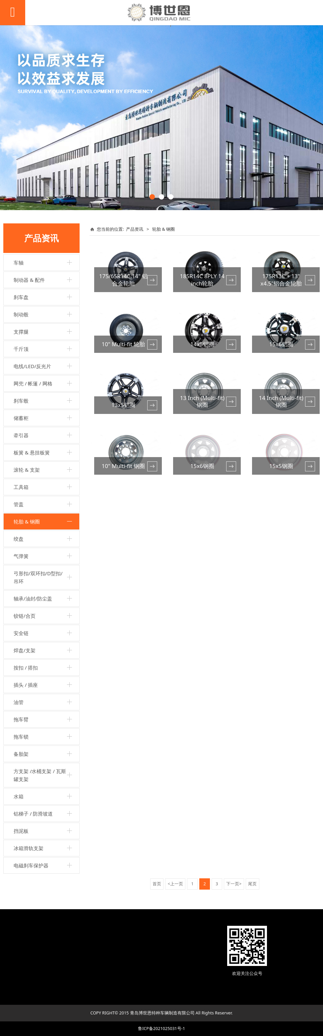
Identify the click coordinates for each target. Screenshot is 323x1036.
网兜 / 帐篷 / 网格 (33, 383)
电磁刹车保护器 (31, 865)
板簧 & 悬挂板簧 (32, 452)
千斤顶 (21, 349)
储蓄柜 (21, 418)
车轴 (19, 262)
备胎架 (21, 754)
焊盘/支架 (24, 650)
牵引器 (21, 435)
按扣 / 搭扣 (26, 667)
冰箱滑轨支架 (28, 848)
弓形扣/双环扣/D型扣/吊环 (38, 577)
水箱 (19, 796)
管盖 (19, 504)
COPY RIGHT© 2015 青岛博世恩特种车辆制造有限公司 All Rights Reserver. (162, 1013)
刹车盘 (21, 297)
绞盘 (19, 538)
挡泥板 (21, 831)
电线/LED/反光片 (32, 366)
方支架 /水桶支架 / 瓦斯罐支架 (40, 775)
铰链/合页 (24, 615)
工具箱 (21, 487)
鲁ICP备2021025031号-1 (161, 1028)
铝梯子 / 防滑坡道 (33, 813)
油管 (19, 702)
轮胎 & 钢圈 (27, 521)
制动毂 (21, 314)
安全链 (21, 633)
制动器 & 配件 (29, 280)
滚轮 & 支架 (27, 469)
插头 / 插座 (26, 684)
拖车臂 (21, 719)
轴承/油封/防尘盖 (33, 598)
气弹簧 (21, 556)
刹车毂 (21, 400)
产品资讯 (134, 229)
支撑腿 (21, 331)
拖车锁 (21, 736)
